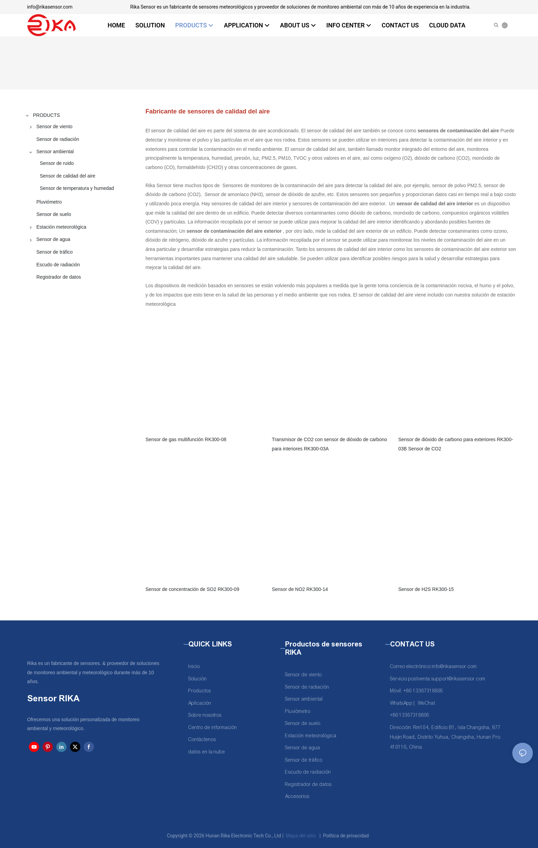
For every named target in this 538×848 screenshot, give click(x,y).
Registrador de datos (308, 784)
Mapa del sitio (301, 835)
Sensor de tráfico (304, 760)
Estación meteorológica (311, 736)
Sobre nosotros (205, 715)
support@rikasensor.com (458, 679)
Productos (199, 691)
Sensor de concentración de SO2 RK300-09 (192, 589)
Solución (197, 679)
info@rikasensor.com (49, 7)
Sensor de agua (302, 748)
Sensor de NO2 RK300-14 (300, 589)
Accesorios (297, 796)
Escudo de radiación (308, 772)
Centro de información (212, 727)
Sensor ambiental (271, 68)
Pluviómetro (298, 711)
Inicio (194, 666)
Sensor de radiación (307, 687)
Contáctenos (202, 739)
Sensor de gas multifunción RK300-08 (185, 439)
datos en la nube (206, 752)
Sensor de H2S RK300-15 (426, 589)
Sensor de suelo (302, 723)
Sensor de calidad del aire (325, 68)
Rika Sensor (196, 68)
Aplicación (199, 703)
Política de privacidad (346, 835)
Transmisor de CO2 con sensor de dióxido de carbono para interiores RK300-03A (329, 444)
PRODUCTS (230, 68)
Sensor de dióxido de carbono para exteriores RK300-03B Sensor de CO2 (455, 444)
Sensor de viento (303, 675)
